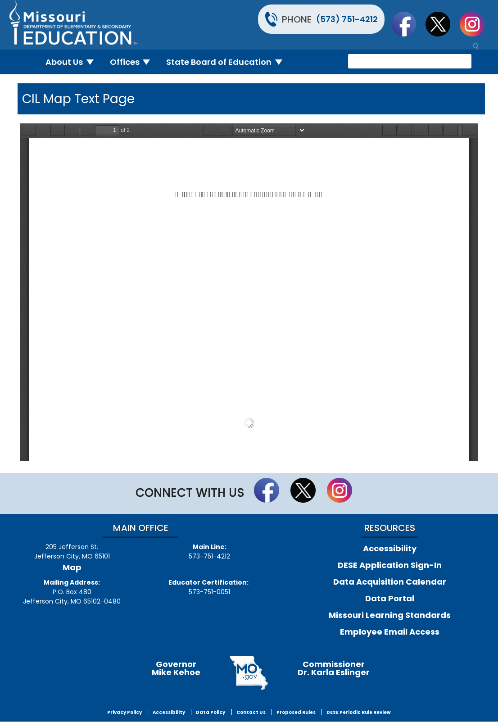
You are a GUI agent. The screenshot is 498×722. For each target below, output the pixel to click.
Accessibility (390, 548)
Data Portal (389, 598)
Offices (134, 62)
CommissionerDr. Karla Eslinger (334, 668)
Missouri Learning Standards (390, 615)
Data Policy (210, 712)
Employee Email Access (389, 631)
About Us (73, 62)
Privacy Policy (124, 712)
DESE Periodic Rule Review (358, 712)
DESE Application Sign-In (390, 565)
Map (72, 567)
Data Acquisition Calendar (389, 581)
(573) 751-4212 (347, 19)
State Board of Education (228, 62)
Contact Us (251, 712)
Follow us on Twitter (442, 23)
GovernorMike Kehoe (176, 668)
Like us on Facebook (408, 23)
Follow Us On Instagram (476, 23)
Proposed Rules (296, 712)
